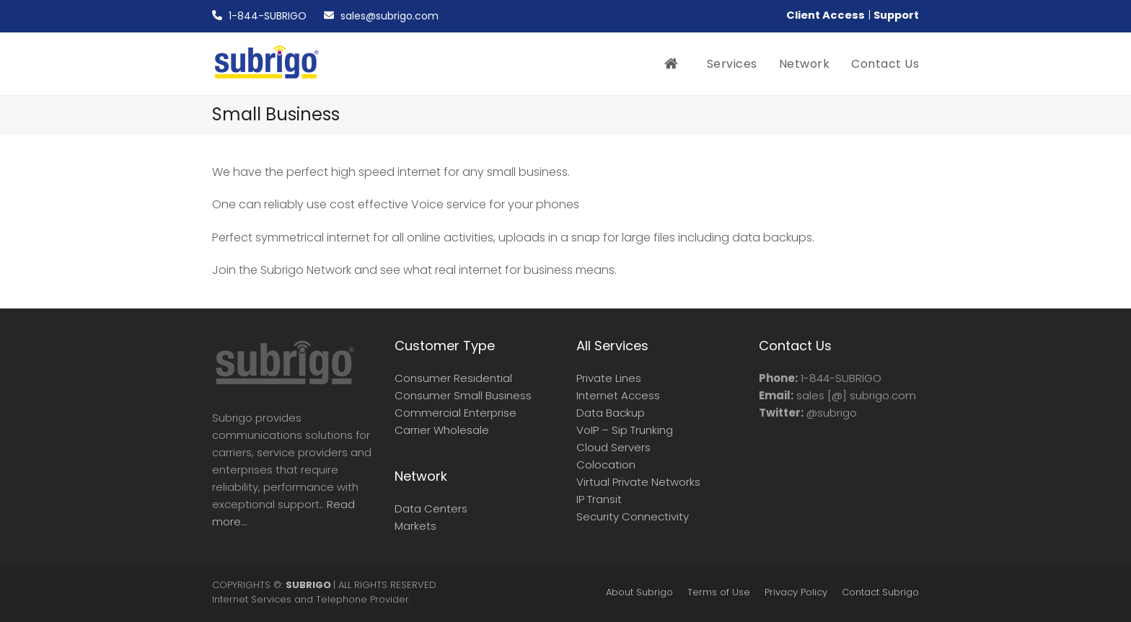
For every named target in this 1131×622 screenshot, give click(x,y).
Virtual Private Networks (638, 481)
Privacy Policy (796, 592)
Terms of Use (718, 592)
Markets (415, 525)
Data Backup (610, 412)
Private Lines (608, 378)
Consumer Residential (453, 378)
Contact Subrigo (880, 592)
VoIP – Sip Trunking (624, 429)
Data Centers (431, 508)
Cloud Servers (613, 447)
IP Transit (599, 499)
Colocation (605, 464)
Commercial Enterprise (455, 412)
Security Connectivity (632, 516)
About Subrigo (639, 592)
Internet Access (618, 395)
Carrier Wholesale (442, 429)
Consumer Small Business (463, 395)
